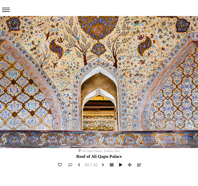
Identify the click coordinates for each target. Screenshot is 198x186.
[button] (79, 165)
